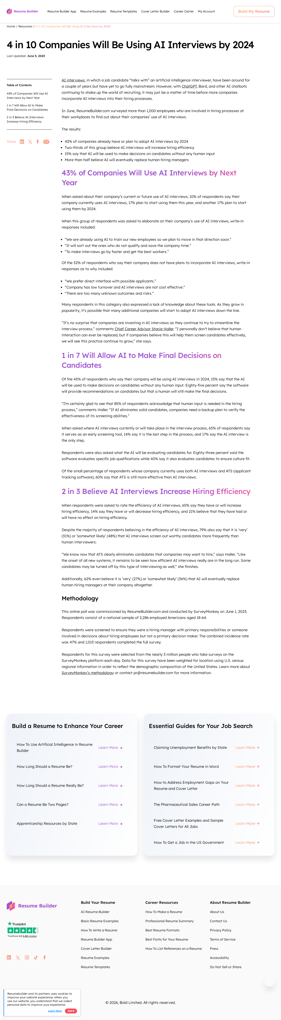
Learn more (55, 1010)
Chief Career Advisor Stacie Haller (144, 329)
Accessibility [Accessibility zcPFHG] (219, 958)
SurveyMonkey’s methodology (88, 672)
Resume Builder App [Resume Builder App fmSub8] (96, 939)
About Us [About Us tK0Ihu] (217, 912)
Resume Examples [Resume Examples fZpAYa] (95, 958)
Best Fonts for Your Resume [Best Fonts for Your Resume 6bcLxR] (166, 939)
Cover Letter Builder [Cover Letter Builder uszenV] (96, 948)
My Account (206, 11)
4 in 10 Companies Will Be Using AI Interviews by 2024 (73, 26)
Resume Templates (123, 11)
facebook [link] (37, 141)
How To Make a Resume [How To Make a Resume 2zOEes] (163, 912)
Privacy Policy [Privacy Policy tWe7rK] (220, 930)
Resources (25, 26)
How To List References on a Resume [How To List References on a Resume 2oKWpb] (173, 948)
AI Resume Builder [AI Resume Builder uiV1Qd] (95, 912)
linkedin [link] (22, 141)
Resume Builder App (61, 11)
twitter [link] (30, 141)
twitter (18, 957)
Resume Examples (93, 11)
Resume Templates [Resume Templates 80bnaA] (95, 967)
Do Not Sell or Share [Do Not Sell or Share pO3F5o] (225, 967)
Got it (71, 1011)
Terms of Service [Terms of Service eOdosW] (222, 939)
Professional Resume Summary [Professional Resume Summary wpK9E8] (169, 921)
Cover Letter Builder (155, 11)
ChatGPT (189, 86)
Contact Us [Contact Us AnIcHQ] (218, 921)
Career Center (184, 11)
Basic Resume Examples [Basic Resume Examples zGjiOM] (100, 921)
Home (11, 26)
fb (44, 957)
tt (36, 957)
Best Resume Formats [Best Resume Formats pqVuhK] (162, 930)
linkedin (9, 957)
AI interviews (73, 80)
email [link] (46, 141)
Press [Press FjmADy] (214, 948)
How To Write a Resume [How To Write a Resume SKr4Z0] (99, 930)
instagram (27, 957)
